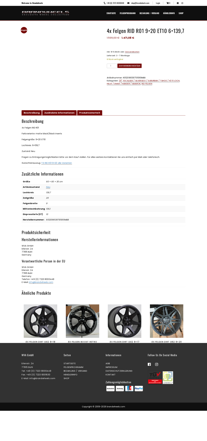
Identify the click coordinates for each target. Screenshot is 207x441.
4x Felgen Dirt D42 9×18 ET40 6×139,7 (40, 343)
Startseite (111, 13)
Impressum (111, 397)
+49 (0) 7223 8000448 (113, 2)
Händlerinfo (169, 13)
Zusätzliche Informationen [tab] (59, 112)
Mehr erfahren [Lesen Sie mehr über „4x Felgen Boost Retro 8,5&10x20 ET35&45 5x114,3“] (82, 358)
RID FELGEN (147, 83)
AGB (108, 393)
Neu (48, 187)
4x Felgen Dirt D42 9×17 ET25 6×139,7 (124, 343)
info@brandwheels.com (41, 282)
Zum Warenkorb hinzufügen (129, 65)
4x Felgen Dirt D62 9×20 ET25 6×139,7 (166, 343)
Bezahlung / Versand (149, 13)
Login (158, 2)
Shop (181, 13)
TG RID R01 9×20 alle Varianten (56, 163)
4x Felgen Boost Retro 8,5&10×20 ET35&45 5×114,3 (82, 343)
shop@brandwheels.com (138, 2)
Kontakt (111, 405)
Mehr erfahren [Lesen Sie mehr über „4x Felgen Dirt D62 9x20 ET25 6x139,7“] (166, 358)
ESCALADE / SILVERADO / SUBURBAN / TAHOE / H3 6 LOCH (151, 80)
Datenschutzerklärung (119, 401)
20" (120, 80)
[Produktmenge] (112, 66)
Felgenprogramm (128, 13)
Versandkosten (132, 52)
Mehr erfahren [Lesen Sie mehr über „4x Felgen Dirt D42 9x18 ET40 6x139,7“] (39, 358)
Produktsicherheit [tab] (89, 112)
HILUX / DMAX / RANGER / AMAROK (124, 83)
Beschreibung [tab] (32, 112)
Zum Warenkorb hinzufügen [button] (124, 358)
